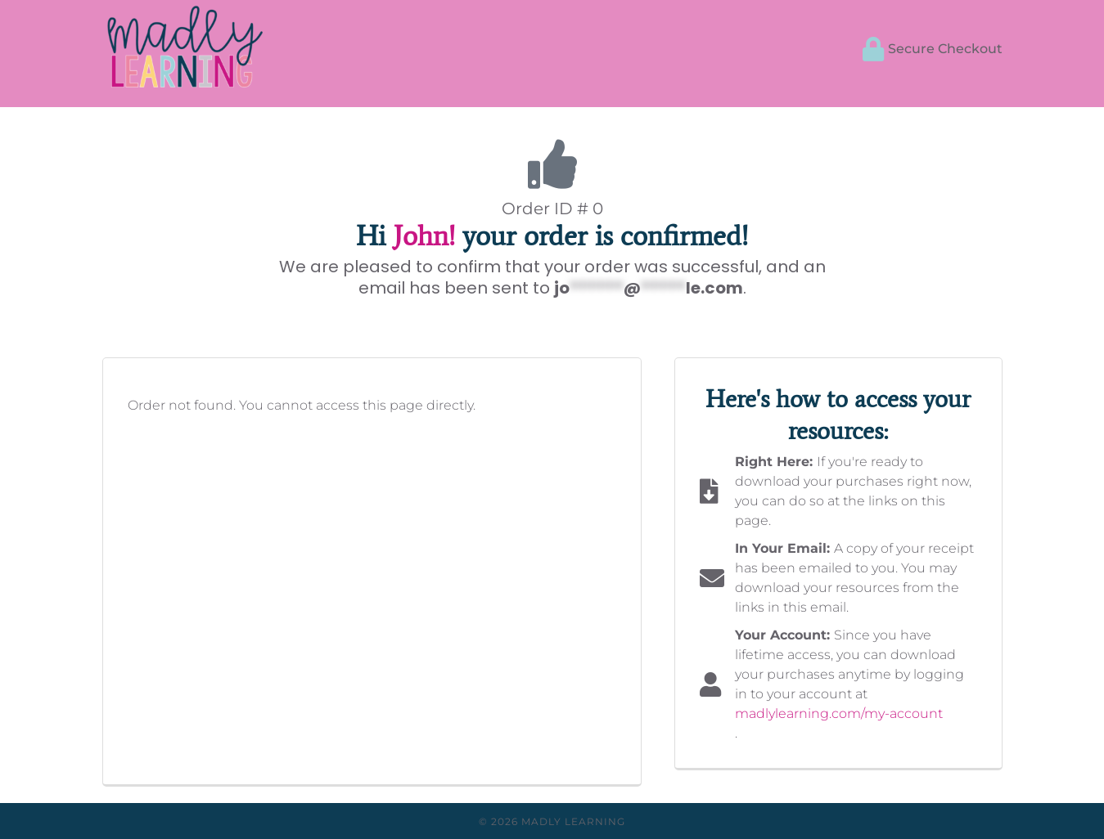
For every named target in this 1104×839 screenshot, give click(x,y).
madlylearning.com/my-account (839, 713)
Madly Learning (573, 821)
